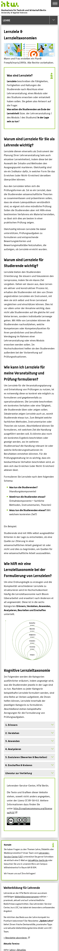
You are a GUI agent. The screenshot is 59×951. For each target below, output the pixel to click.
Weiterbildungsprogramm (27, 896)
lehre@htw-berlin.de (38, 860)
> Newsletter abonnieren (15, 937)
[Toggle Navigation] (55, 3)
